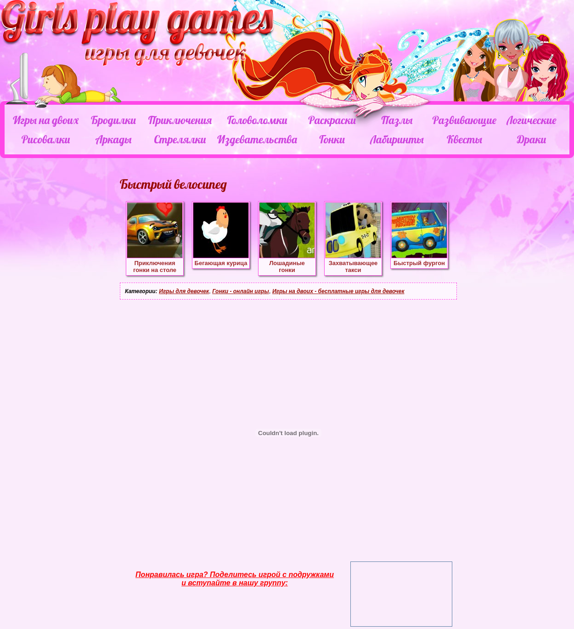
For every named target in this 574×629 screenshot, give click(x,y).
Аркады (114, 139)
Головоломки (257, 120)
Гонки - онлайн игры (240, 291)
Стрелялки (180, 139)
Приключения (180, 120)
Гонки (331, 139)
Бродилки (113, 120)
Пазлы (396, 120)
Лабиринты (396, 139)
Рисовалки (46, 139)
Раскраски (332, 120)
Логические (531, 120)
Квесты (464, 139)
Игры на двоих (46, 120)
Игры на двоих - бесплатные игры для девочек (338, 291)
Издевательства (257, 139)
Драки (531, 139)
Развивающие (464, 120)
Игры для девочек (184, 291)
